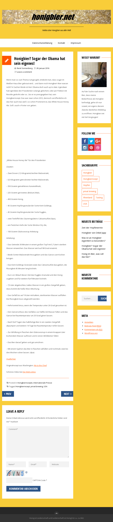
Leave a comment (24, 72)
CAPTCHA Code (39, 480)
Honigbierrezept (23, 386)
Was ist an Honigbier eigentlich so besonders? (94, 239)
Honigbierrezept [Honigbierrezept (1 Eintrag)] (90, 179)
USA (45, 386)
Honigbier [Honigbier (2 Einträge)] (87, 172)
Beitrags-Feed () (93, 326)
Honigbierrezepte (25, 382)
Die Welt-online (29, 372)
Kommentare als (93, 329)
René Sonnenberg (24, 68)
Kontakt (61, 43)
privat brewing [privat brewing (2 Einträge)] (89, 191)
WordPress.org (91, 333)
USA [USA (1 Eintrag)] (85, 203)
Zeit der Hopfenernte (92, 227)
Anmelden (89, 322)
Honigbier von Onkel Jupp (94, 232)
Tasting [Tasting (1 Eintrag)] (99, 197)
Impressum (76, 43)
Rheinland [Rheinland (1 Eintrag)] (87, 197)
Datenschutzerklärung (42, 43)
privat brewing (37, 386)
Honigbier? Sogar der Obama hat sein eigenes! (93, 247)
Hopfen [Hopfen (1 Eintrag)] (86, 185)
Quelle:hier (11, 359)
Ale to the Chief (40, 365)
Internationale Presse (42, 382)
